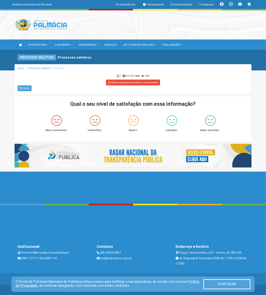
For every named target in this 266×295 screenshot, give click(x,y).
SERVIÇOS (110, 44)
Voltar (25, 88)
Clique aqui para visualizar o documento (133, 82)
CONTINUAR (227, 284)
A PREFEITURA (38, 44)
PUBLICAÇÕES (172, 44)
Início (21, 68)
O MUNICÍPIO (64, 44)
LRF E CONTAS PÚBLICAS (139, 44)
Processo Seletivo (40, 68)
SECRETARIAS (88, 44)
